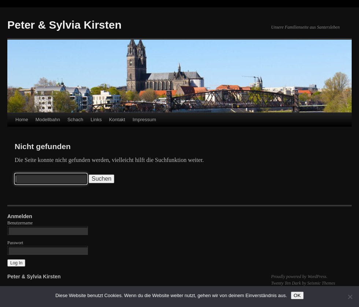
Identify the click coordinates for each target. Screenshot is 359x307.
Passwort (15, 242)
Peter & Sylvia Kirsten (64, 25)
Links (95, 119)
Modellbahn (48, 119)
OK (297, 295)
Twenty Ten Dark (286, 283)
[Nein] (350, 296)
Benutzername (20, 222)
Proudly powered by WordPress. (299, 276)
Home (21, 119)
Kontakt (117, 119)
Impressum (144, 119)
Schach (75, 119)
